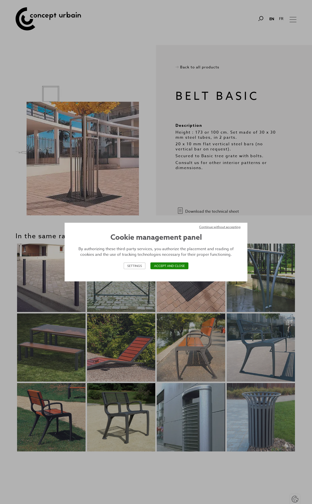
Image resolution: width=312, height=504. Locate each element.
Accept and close (169, 266)
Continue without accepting (220, 227)
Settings (134, 266)
